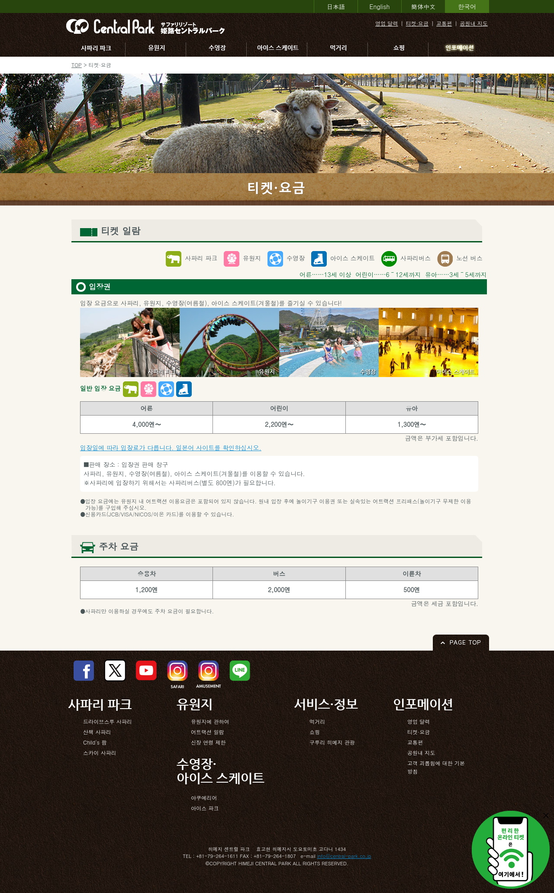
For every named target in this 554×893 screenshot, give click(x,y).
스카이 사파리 (99, 752)
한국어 (467, 6)
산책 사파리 (97, 731)
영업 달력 (386, 23)
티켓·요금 (417, 23)
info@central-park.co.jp (344, 855)
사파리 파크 (96, 49)
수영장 (217, 49)
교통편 (444, 23)
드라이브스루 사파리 (107, 721)
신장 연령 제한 (208, 742)
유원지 (157, 49)
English (380, 6)
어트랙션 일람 (207, 731)
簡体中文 (423, 6)
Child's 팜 (94, 742)
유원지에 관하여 (210, 721)
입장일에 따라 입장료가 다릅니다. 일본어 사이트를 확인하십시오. (170, 447)
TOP (76, 64)
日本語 (336, 6)
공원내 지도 (474, 23)
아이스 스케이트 (278, 49)
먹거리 (339, 49)
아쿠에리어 (204, 797)
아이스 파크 (205, 808)
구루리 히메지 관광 (332, 742)
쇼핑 (399, 49)
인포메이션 (459, 49)
